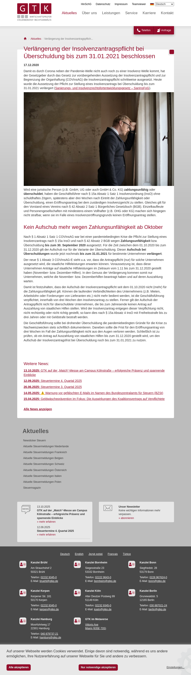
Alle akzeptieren (19, 667)
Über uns (89, 13)
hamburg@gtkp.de (50, 637)
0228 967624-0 (158, 577)
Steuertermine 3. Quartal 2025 (53, 387)
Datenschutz (103, 4)
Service (131, 13)
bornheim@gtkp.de (105, 581)
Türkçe (127, 554)
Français (113, 554)
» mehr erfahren (46, 521)
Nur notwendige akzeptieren (98, 667)
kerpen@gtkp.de (49, 609)
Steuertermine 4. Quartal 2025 (53, 381)
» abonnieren (126, 518)
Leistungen (111, 13)
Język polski (96, 554)
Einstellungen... (175, 667)
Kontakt (167, 13)
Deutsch (65, 554)
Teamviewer (139, 4)
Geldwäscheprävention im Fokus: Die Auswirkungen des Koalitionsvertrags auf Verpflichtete (94, 399)
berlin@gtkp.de (157, 609)
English (79, 554)
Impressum (121, 4)
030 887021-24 (158, 605)
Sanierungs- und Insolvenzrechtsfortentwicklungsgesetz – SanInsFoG (102, 88)
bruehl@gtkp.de (49, 581)
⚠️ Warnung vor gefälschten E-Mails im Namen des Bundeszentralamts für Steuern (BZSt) (93, 393)
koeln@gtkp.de (103, 609)
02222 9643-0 (103, 577)
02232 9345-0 (49, 577)
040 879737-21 (49, 633)
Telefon (145, 30)
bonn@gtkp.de (157, 581)
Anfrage (166, 30)
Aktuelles (69, 13)
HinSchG (86, 4)
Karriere (149, 13)
